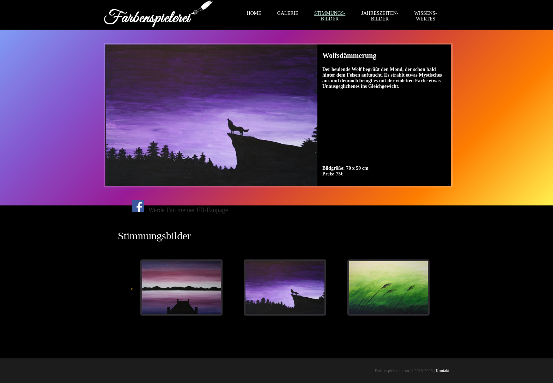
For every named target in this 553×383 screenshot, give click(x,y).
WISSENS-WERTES (425, 16)
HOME (254, 13)
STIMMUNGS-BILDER (330, 16)
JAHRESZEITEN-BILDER (379, 16)
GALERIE (287, 13)
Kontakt (442, 370)
